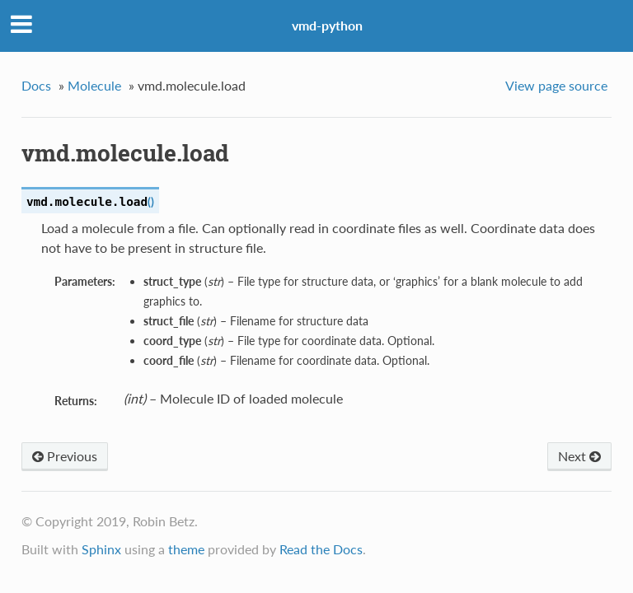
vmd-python (327, 25)
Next (579, 456)
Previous (64, 456)
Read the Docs (321, 549)
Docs (36, 85)
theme (186, 549)
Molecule (94, 85)
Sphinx (101, 549)
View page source (556, 85)
